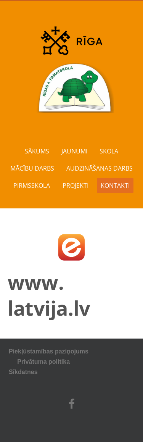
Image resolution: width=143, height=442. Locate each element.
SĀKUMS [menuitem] (37, 151)
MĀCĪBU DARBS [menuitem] (32, 168)
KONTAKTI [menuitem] (115, 185)
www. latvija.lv (49, 294)
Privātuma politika (64, 361)
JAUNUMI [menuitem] (74, 151)
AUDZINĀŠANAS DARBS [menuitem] (99, 168)
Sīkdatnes (23, 372)
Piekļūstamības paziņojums (48, 351)
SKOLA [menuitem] (109, 151)
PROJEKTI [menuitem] (75, 185)
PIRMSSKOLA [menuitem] (31, 185)
